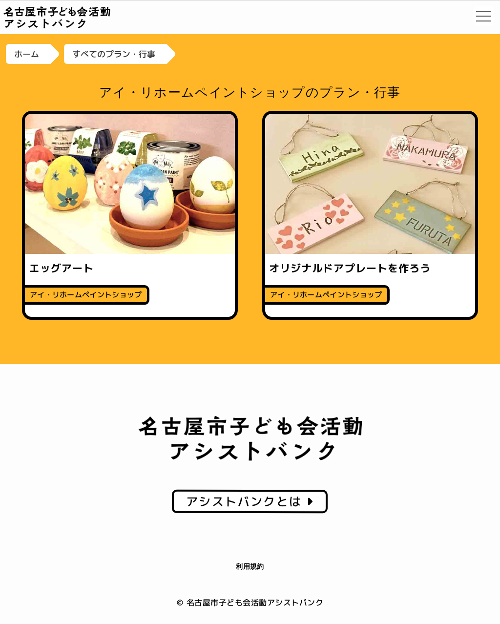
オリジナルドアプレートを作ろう (350, 268)
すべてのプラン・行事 (113, 54)
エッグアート (61, 268)
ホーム (26, 54)
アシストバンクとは (249, 501)
